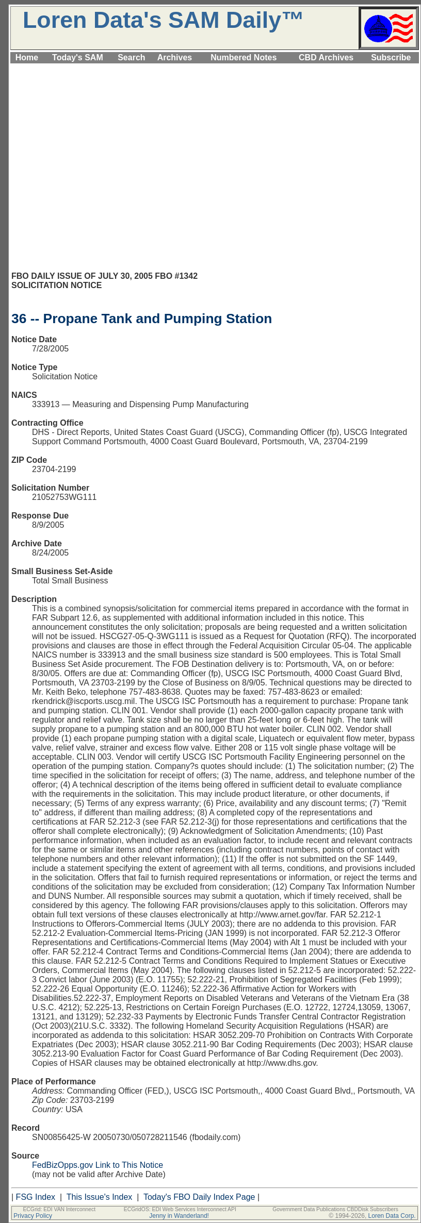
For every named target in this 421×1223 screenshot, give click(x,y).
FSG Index (35, 1197)
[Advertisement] (96, 172)
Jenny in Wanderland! (179, 1215)
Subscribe (391, 57)
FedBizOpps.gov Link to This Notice (97, 1165)
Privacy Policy (32, 1215)
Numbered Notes (244, 57)
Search (131, 57)
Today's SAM (77, 57)
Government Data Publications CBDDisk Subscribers (335, 1209)
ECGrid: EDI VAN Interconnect (59, 1209)
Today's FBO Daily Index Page (199, 1197)
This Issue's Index (100, 1197)
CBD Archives (326, 57)
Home (26, 57)
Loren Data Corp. (392, 1215)
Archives (174, 57)
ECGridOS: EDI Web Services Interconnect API (180, 1209)
